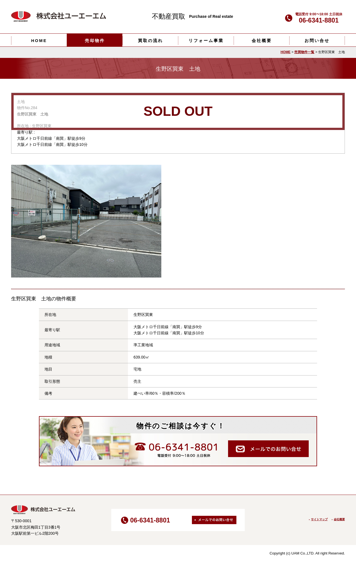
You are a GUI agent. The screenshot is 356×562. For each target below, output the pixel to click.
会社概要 (262, 40)
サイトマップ (319, 519)
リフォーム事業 (206, 40)
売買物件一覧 (304, 52)
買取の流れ (150, 40)
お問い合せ (317, 40)
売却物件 (95, 40)
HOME (39, 40)
